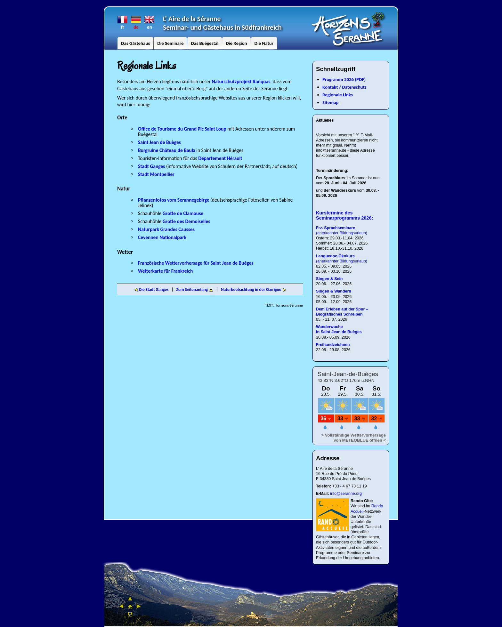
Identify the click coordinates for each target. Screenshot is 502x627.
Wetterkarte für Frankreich (165, 271)
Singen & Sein (329, 279)
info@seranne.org (346, 493)
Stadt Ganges (151, 166)
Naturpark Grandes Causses (166, 229)
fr (122, 20)
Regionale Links (337, 95)
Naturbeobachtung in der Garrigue (251, 289)
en (149, 20)
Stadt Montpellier (156, 174)
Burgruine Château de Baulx (167, 150)
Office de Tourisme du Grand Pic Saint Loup (182, 129)
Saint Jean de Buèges (159, 142)
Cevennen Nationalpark (162, 237)
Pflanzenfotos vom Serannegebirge (173, 200)
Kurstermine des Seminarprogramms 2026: (344, 215)
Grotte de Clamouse (183, 213)
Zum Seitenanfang (192, 289)
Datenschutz (354, 87)
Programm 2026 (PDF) (344, 79)
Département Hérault (220, 158)
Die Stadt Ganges (151, 289)
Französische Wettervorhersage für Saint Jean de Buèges (196, 263)
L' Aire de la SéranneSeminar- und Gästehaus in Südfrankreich (222, 23)
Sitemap (330, 102)
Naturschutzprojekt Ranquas (241, 81)
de (136, 20)
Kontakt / (331, 87)
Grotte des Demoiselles (186, 221)
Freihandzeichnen (333, 344)
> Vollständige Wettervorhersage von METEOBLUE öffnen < (353, 438)
